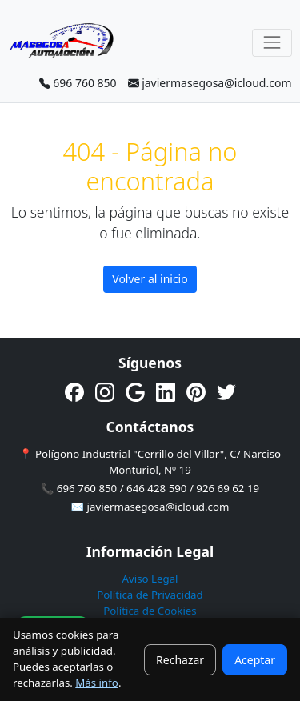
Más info (96, 682)
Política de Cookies (150, 610)
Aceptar (254, 659)
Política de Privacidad (149, 594)
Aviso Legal (150, 578)
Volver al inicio (149, 278)
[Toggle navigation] (271, 43)
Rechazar (180, 659)
